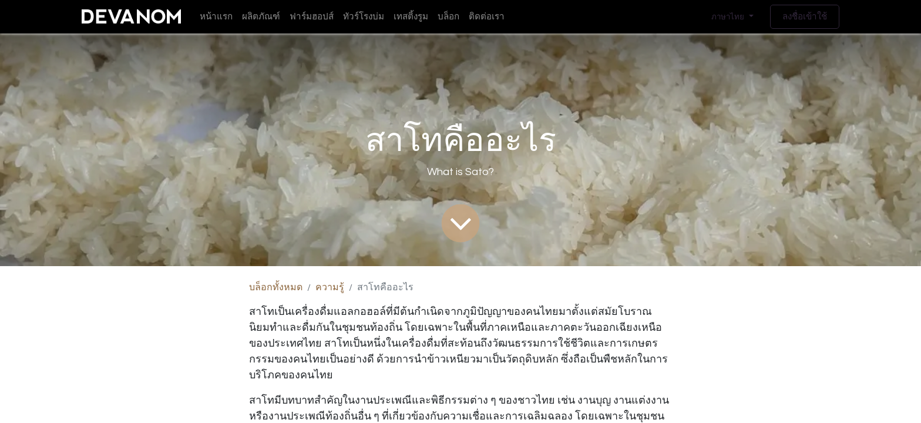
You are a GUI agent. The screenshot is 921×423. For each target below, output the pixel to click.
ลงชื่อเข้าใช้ (804, 16)
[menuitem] (216, 16)
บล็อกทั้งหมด (275, 287)
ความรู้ (329, 287)
